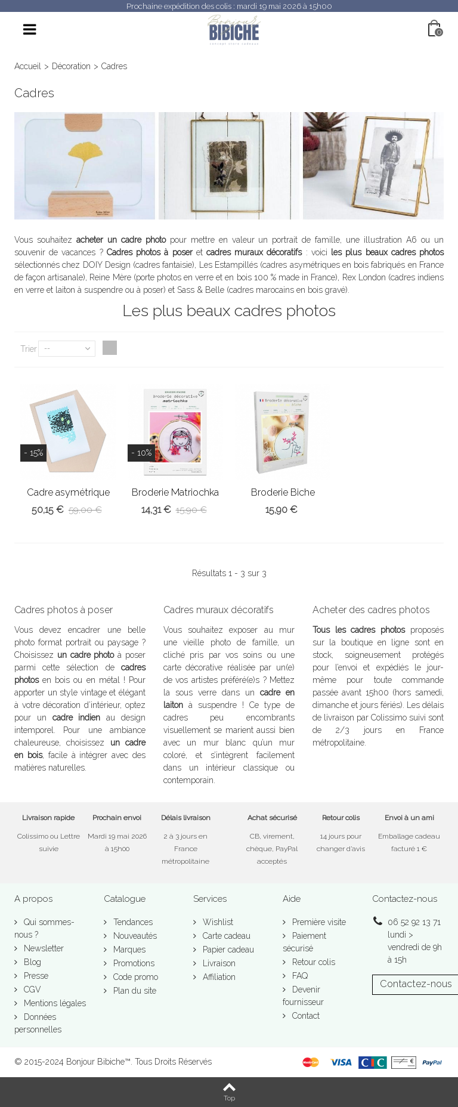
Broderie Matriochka (175, 492)
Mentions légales (53, 1003)
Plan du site (133, 990)
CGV (31, 989)
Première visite (318, 922)
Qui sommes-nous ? (44, 928)
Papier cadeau (227, 949)
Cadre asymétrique (68, 492)
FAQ (299, 976)
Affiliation (218, 977)
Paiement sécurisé (304, 942)
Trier (28, 349)
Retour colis (312, 962)
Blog (31, 962)
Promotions (132, 963)
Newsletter (42, 948)
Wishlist (216, 922)
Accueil (27, 66)
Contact (305, 1016)
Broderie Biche (283, 492)
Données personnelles (37, 1023)
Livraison (218, 963)
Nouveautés (134, 936)
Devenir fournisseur (303, 996)
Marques (128, 949)
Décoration (71, 66)
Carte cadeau (225, 936)
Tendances (132, 922)
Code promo (134, 977)
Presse (34, 976)
